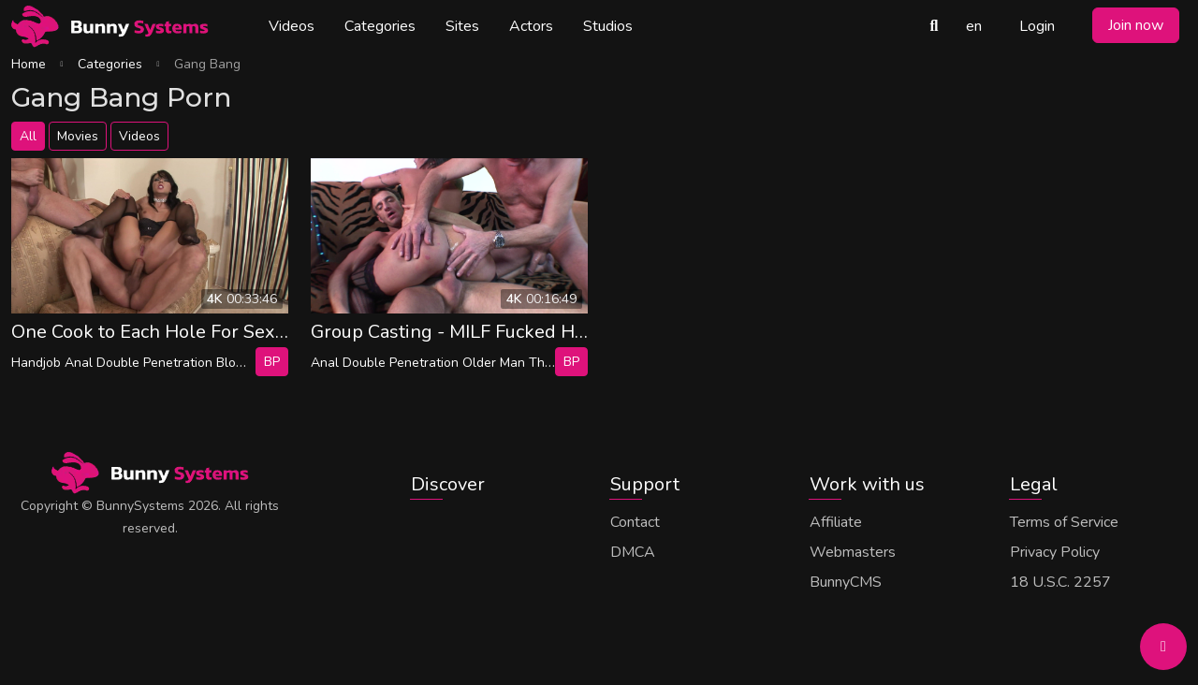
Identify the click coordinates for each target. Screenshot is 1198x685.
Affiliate (836, 522)
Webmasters (853, 552)
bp (272, 362)
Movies (77, 136)
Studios (608, 26)
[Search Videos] (934, 26)
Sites (462, 26)
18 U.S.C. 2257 (1060, 582)
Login (1037, 26)
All (28, 136)
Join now (1135, 25)
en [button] (974, 26)
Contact (635, 522)
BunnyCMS (846, 582)
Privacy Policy (1055, 552)
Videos (291, 26)
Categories (380, 26)
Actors (531, 26)
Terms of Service (1064, 522)
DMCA (632, 552)
